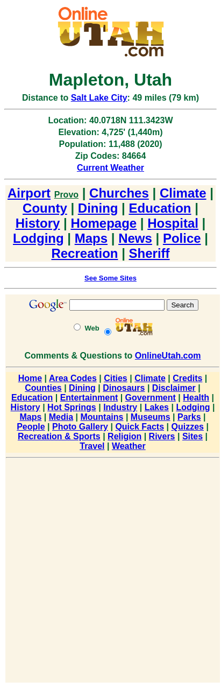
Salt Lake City (99, 97)
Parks (189, 417)
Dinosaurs (124, 387)
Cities (115, 378)
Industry (120, 407)
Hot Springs (71, 407)
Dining (98, 208)
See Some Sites (110, 278)
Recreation (84, 253)
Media (61, 417)
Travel (92, 446)
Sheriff (149, 253)
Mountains (101, 417)
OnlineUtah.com (168, 355)
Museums (150, 417)
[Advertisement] (109, 572)
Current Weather (110, 167)
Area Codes (73, 378)
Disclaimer (174, 387)
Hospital (172, 223)
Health (196, 397)
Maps (91, 238)
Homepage (103, 223)
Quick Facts (139, 426)
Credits (187, 378)
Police (182, 238)
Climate (183, 193)
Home (30, 378)
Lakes (157, 407)
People (31, 426)
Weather (129, 446)
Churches (119, 193)
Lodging (38, 238)
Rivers (162, 436)
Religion (124, 436)
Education (160, 208)
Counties (43, 387)
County (45, 208)
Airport (29, 193)
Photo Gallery (80, 426)
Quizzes (187, 426)
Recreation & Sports (59, 436)
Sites (192, 436)
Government (150, 397)
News (135, 238)
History (38, 223)
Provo (66, 194)
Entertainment (89, 397)
